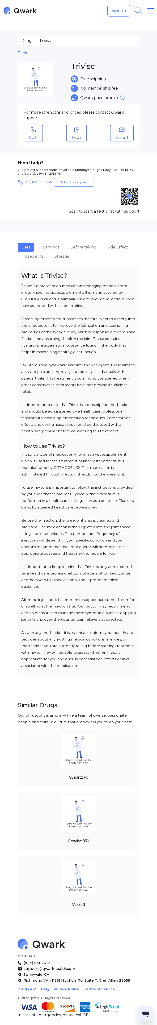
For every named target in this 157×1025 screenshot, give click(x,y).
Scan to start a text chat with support (104, 211)
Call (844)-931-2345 (35, 182)
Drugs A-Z (27, 989)
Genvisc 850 (78, 841)
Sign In (118, 10)
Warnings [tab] (50, 247)
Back (22, 53)
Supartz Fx (78, 777)
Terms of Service (99, 989)
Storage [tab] (62, 256)
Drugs (27, 40)
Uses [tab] (25, 247)
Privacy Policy (66, 989)
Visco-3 (78, 904)
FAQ (45, 989)
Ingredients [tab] (32, 256)
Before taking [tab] (83, 247)
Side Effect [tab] (117, 247)
